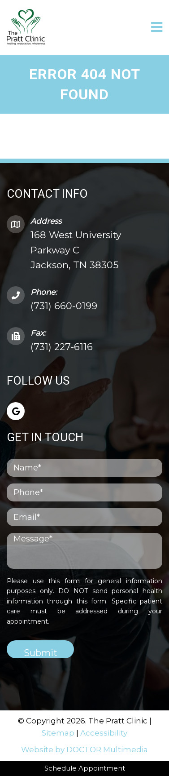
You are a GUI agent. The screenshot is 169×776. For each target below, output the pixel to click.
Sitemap (58, 732)
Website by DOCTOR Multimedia (84, 749)
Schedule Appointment (84, 768)
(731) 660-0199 (63, 305)
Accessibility (103, 732)
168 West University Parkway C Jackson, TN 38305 (75, 249)
